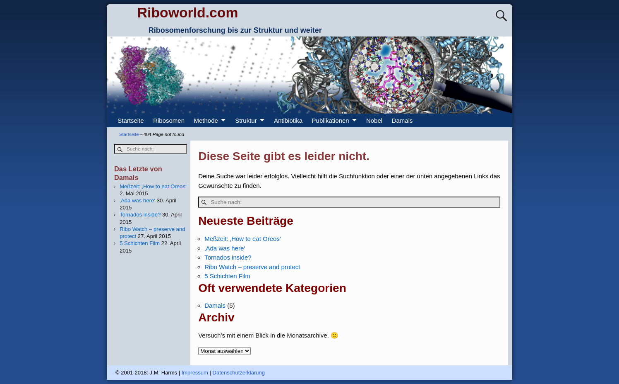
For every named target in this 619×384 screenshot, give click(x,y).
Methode (206, 120)
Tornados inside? (227, 257)
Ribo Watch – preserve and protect (252, 266)
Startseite (131, 120)
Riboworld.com (187, 12)
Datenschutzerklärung (239, 372)
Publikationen (330, 120)
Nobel (374, 120)
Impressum (195, 372)
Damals (402, 120)
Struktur (246, 120)
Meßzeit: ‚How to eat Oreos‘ (242, 238)
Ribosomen (169, 120)
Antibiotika (288, 120)
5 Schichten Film (227, 275)
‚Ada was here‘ (224, 248)
